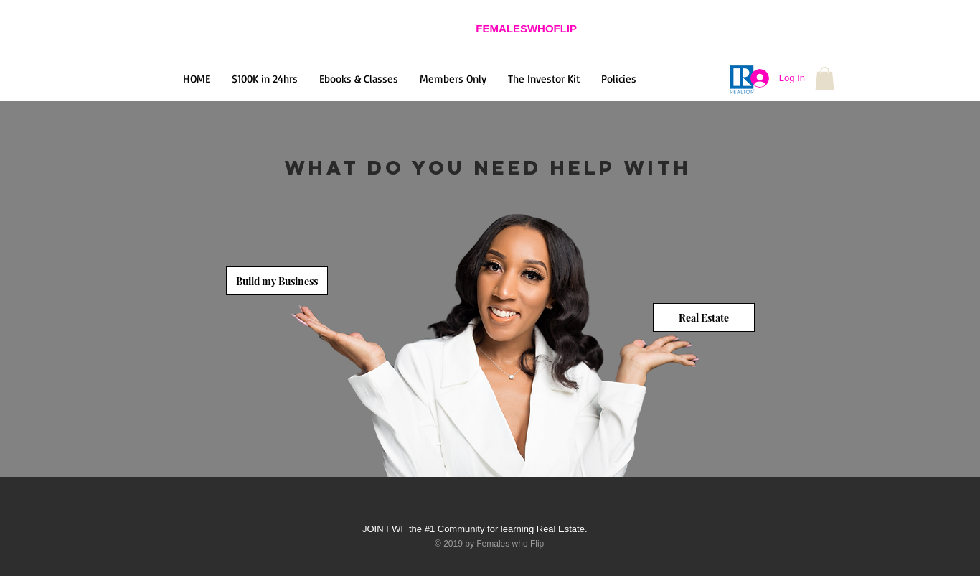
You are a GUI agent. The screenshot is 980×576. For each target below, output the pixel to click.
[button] (824, 78)
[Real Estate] (704, 317)
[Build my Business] (277, 280)
